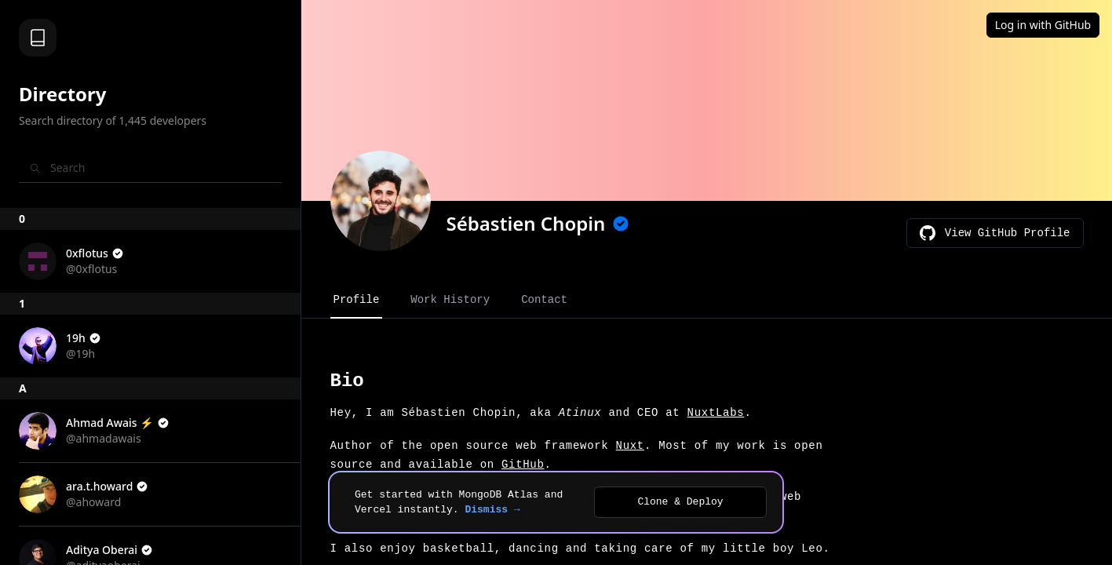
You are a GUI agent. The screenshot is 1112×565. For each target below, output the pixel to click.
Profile (357, 299)
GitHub (523, 464)
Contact (544, 299)
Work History (450, 299)
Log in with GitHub (1043, 24)
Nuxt (630, 445)
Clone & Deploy (680, 502)
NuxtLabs (716, 412)
